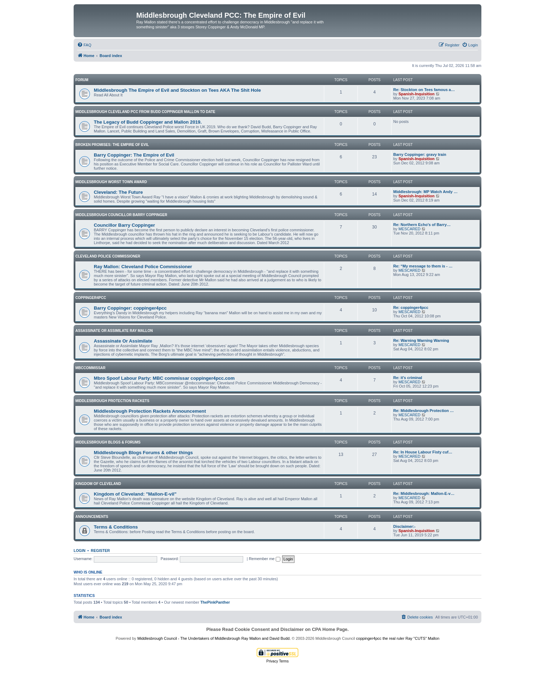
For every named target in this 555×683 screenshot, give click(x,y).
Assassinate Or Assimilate (123, 341)
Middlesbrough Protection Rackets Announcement (150, 411)
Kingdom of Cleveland (98, 484)
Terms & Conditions (116, 527)
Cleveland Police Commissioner (107, 256)
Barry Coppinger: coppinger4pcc (130, 308)
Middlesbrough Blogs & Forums (108, 442)
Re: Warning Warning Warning (421, 340)
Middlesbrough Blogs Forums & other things (143, 452)
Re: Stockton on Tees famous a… (424, 90)
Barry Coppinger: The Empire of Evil (134, 155)
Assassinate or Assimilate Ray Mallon (114, 331)
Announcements (91, 517)
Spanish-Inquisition (417, 94)
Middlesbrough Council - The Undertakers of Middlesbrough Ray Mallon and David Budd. (214, 638)
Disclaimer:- (404, 526)
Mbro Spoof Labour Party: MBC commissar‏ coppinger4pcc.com (164, 378)
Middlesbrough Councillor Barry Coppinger (121, 215)
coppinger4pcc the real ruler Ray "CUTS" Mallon (397, 638)
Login (79, 550)
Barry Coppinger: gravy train (419, 154)
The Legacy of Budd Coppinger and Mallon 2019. (148, 122)
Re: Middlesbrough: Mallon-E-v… (423, 493)
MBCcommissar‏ (90, 368)
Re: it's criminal (407, 378)
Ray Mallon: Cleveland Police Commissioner (143, 266)
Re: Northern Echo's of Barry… (422, 224)
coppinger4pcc (90, 298)
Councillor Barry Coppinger (124, 225)
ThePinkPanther (215, 602)
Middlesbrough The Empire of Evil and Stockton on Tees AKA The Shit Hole (177, 90)
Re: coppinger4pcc (410, 307)
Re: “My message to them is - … (423, 266)
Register (100, 550)
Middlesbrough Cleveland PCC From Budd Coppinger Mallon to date (145, 112)
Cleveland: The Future (118, 192)
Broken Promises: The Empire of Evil (112, 145)
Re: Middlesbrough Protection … (423, 410)
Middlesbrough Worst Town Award (111, 182)
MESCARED (409, 229)
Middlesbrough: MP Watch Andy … (425, 192)
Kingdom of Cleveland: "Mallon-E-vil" (135, 494)
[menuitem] (84, 45)
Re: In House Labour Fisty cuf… (422, 452)
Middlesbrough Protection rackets (112, 401)
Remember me (264, 559)
